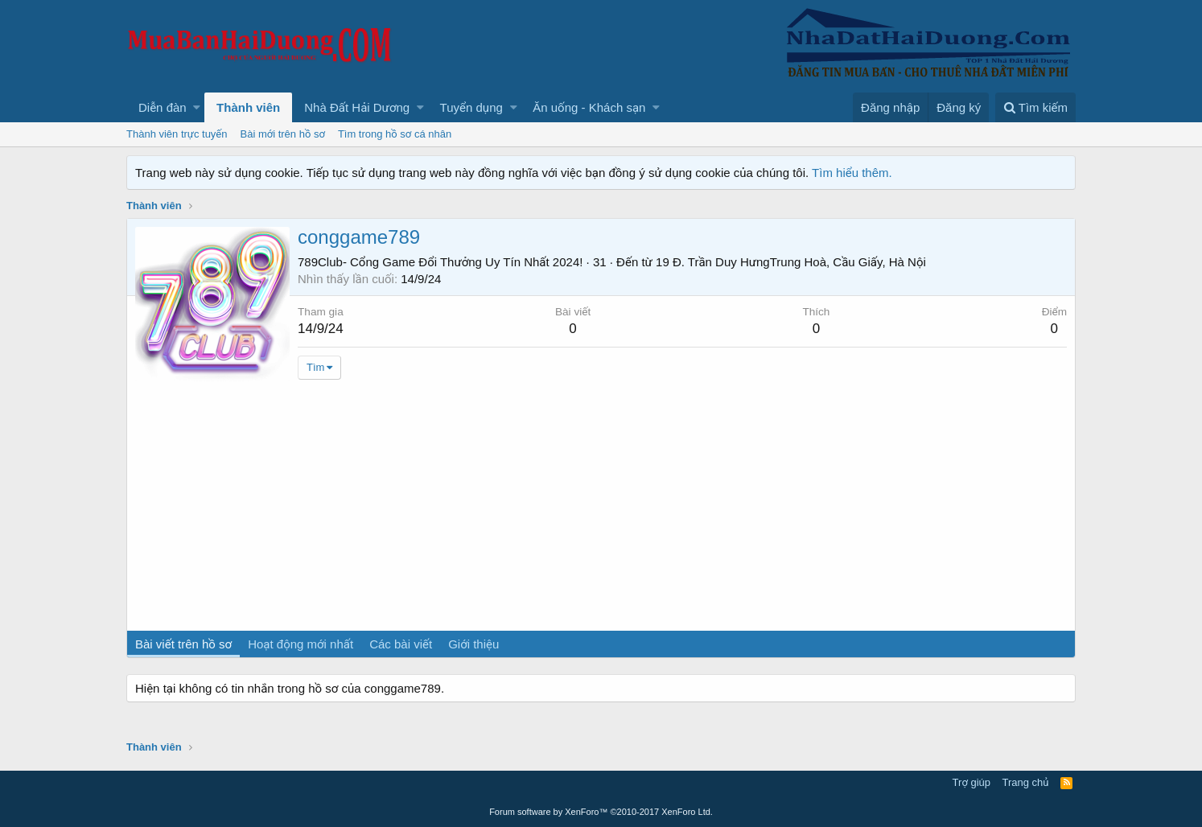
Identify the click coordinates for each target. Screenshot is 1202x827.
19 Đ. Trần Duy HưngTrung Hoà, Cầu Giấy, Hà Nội (791, 262)
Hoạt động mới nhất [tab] (300, 644)
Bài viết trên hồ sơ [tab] (183, 644)
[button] (196, 107)
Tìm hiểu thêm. (852, 172)
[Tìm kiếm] (1035, 107)
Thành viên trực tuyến (177, 134)
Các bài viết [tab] (400, 644)
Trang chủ (1025, 782)
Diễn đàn (162, 107)
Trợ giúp (971, 782)
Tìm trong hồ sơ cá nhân (394, 134)
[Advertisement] (601, 510)
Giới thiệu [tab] (473, 644)
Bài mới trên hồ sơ (283, 134)
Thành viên (248, 107)
